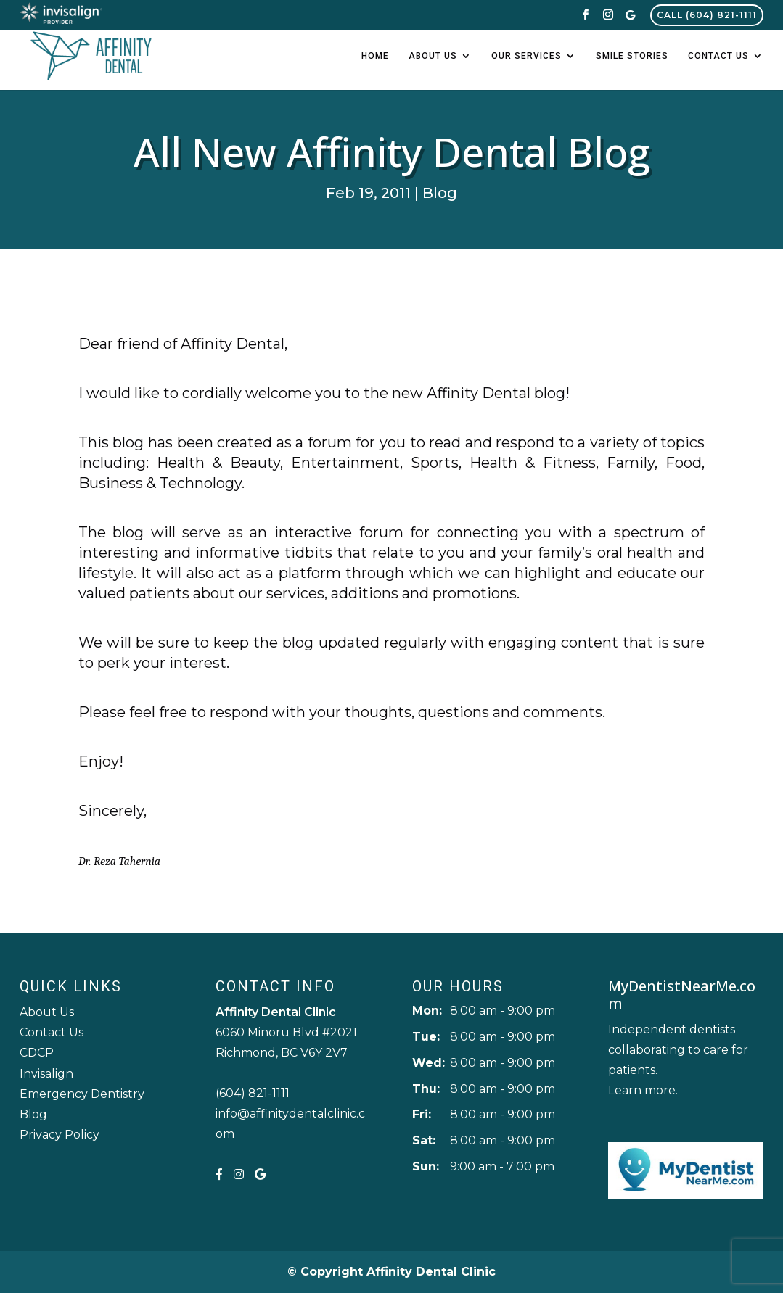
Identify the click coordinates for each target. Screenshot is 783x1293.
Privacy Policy (59, 1134)
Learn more (642, 1090)
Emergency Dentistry (82, 1094)
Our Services (526, 56)
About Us (433, 56)
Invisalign (46, 1074)
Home (375, 56)
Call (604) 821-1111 (707, 14)
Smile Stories (632, 56)
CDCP (37, 1052)
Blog (439, 193)
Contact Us (718, 56)
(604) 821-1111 (253, 1093)
